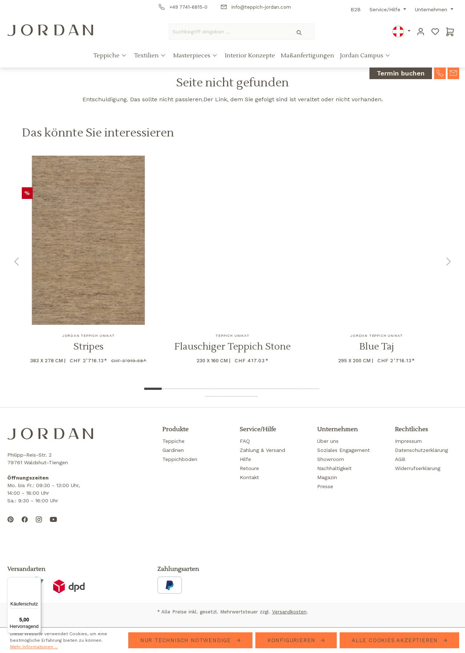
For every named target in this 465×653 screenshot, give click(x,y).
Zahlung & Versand (262, 450)
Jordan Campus (362, 55)
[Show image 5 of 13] (223, 388)
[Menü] (36, 581)
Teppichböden (179, 459)
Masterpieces (192, 55)
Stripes (88, 346)
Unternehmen (432, 9)
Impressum (408, 441)
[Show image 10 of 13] (310, 388)
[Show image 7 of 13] (258, 388)
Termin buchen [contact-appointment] (401, 73)
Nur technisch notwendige (186, 640)
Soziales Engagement (343, 450)
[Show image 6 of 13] (240, 388)
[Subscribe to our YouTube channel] (53, 525)
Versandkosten (289, 612)
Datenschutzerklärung (421, 450)
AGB (400, 459)
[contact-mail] (453, 72)
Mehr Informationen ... (34, 646)
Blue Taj (376, 346)
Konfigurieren (292, 640)
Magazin (327, 477)
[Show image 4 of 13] (205, 388)
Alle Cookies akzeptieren (396, 640)
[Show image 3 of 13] (188, 388)
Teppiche (107, 55)
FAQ (245, 441)
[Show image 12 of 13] (231, 396)
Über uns (328, 441)
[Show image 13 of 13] (249, 396)
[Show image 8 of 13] (275, 388)
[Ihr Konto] (420, 31)
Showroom (330, 459)
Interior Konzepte (250, 55)
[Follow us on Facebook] (24, 525)
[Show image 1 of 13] (153, 389)
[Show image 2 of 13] (170, 388)
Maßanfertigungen (307, 55)
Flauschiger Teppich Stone (232, 346)
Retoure (249, 468)
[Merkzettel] (435, 31)
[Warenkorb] (450, 31)
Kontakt (249, 477)
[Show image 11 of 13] (214, 396)
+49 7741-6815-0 (183, 7)
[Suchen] (299, 32)
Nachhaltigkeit (334, 468)
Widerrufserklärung (417, 468)
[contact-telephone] (440, 72)
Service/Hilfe (385, 9)
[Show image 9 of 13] (293, 388)
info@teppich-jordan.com (256, 7)
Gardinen (173, 450)
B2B (356, 9)
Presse (325, 486)
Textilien (147, 55)
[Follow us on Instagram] (39, 525)
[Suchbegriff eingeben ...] (227, 32)
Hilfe (245, 459)
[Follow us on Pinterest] (10, 525)
